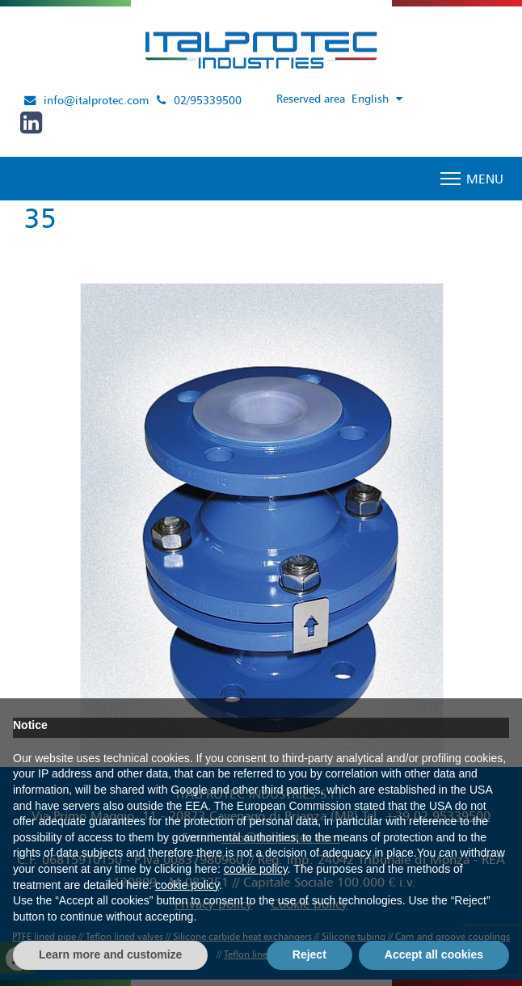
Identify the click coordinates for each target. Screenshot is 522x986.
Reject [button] (309, 954)
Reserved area (310, 98)
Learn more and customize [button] (110, 954)
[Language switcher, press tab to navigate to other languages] (380, 99)
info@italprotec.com (96, 100)
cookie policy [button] (256, 868)
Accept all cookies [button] (434, 954)
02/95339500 (208, 100)
